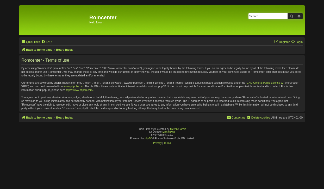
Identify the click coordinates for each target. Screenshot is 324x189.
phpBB (148, 138)
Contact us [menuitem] (236, 117)
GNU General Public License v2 (265, 82)
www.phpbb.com (73, 86)
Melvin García (178, 129)
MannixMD (169, 132)
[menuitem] (46, 42)
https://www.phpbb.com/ (79, 90)
